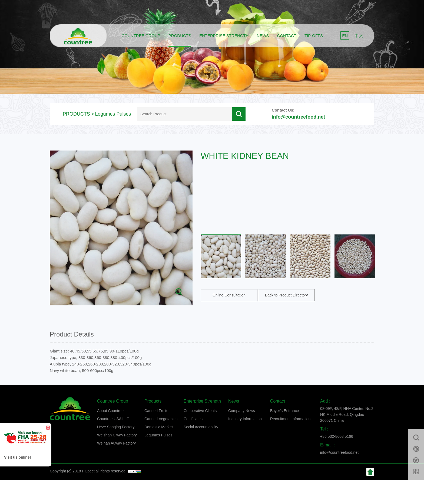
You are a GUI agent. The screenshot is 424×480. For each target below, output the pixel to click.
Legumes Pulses (113, 114)
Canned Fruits (156, 411)
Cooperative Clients (200, 411)
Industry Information (245, 419)
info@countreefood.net (298, 117)
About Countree (110, 411)
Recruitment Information (290, 419)
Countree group (112, 401)
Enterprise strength (224, 35)
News (263, 35)
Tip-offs (313, 35)
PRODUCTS (76, 114)
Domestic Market (158, 427)
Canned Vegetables (160, 419)
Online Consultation (229, 295)
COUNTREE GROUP (141, 35)
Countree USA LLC (113, 419)
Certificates (193, 419)
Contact (286, 35)
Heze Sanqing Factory (116, 427)
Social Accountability (201, 427)
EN (345, 35)
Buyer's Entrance (284, 411)
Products (179, 35)
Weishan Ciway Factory (117, 435)
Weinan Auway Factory (116, 443)
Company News (241, 411)
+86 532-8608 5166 (336, 436)
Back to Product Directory (286, 295)
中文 (359, 35)
